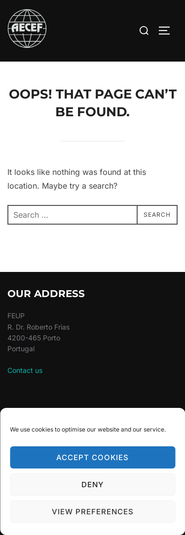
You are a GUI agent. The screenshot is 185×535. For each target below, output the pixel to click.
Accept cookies (92, 457)
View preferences (93, 511)
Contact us (24, 370)
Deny (92, 484)
